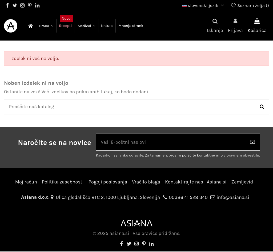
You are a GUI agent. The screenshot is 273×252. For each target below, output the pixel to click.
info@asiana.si (232, 198)
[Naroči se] (252, 142)
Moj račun (26, 182)
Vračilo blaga (146, 182)
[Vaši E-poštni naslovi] (170, 142)
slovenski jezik (203, 5)
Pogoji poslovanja (108, 182)
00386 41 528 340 (188, 198)
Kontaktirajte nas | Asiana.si (196, 182)
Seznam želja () (249, 5)
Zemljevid (242, 182)
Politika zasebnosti (63, 182)
